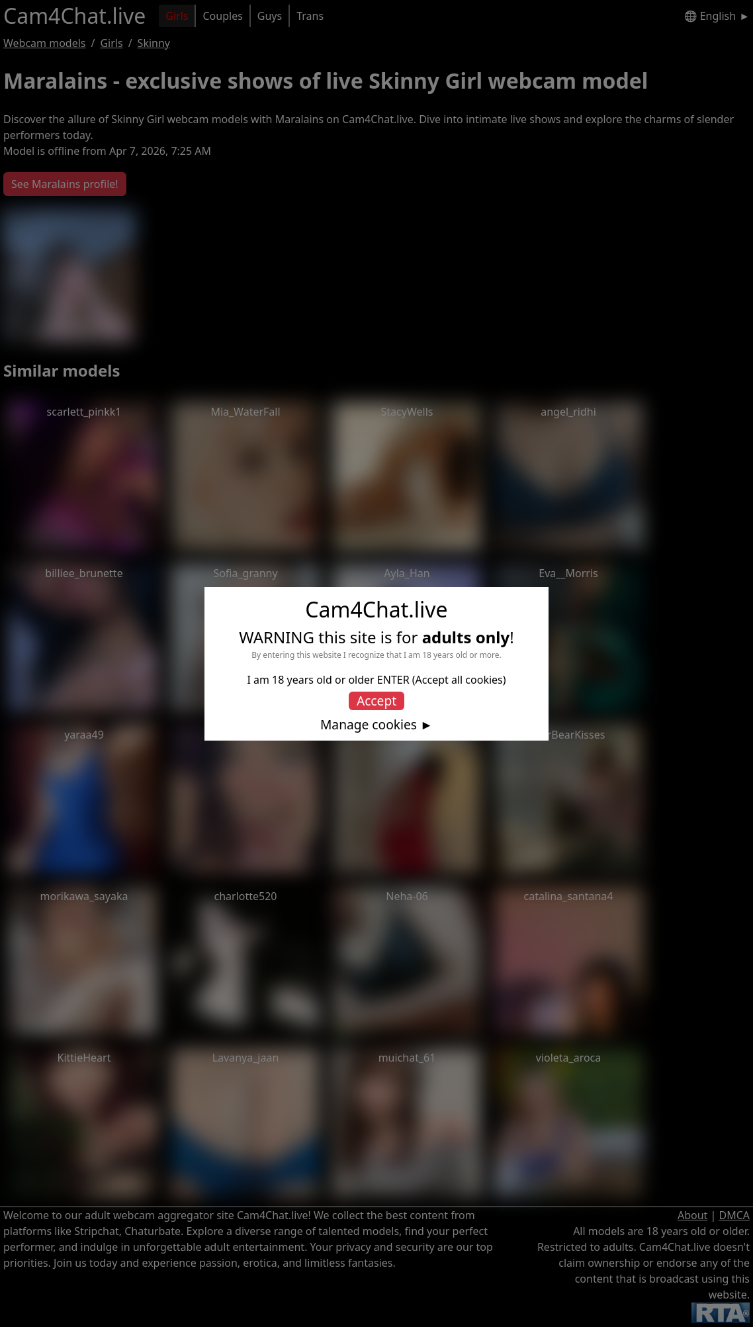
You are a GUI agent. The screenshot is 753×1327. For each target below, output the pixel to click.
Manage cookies (368, 725)
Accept (376, 700)
